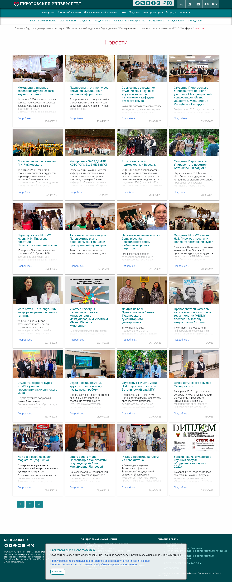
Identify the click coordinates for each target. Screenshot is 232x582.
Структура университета (38, 28)
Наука (123, 12)
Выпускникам (156, 20)
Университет (48, 12)
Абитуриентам (68, 20)
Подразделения (109, 28)
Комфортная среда (153, 12)
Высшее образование (70, 12)
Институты (59, 28)
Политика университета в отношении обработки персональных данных (93, 564)
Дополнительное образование (100, 12)
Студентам (86, 20)
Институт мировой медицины (82, 28)
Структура (171, 12)
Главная (19, 28)
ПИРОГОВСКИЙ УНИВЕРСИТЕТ (50, 4)
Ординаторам (102, 20)
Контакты (185, 12)
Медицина (134, 12)
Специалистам (176, 20)
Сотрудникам (195, 20)
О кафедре (186, 28)
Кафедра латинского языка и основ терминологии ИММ (149, 28)
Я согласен (57, 571)
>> (39, 504)
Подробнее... (25, 118)
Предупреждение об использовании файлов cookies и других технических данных (100, 560)
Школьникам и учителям (43, 20)
